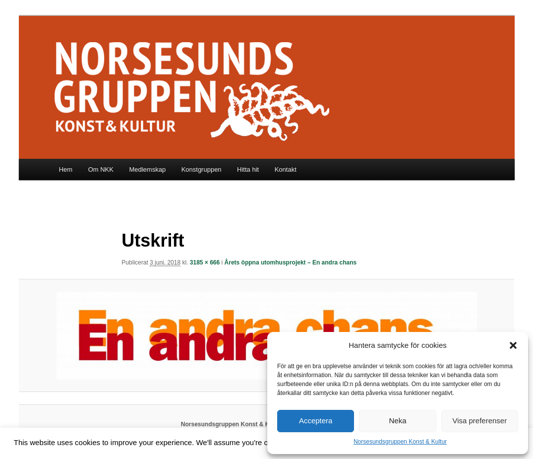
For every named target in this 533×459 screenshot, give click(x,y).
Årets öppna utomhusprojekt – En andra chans (291, 262)
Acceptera (316, 420)
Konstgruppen (201, 169)
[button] (513, 345)
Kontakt (285, 169)
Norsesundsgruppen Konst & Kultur (400, 441)
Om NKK (101, 169)
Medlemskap (147, 169)
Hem (65, 169)
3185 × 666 (205, 262)
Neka (397, 420)
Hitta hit (248, 169)
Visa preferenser (479, 420)
